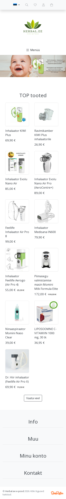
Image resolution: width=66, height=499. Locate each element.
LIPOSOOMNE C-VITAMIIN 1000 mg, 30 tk (45, 333)
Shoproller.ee (57, 493)
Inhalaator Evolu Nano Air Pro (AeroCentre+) (45, 183)
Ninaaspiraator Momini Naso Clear (15, 333)
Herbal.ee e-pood (14, 491)
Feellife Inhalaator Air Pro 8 (17, 232)
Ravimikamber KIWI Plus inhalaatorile (43, 135)
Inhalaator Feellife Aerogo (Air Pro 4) (15, 280)
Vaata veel (33, 398)
